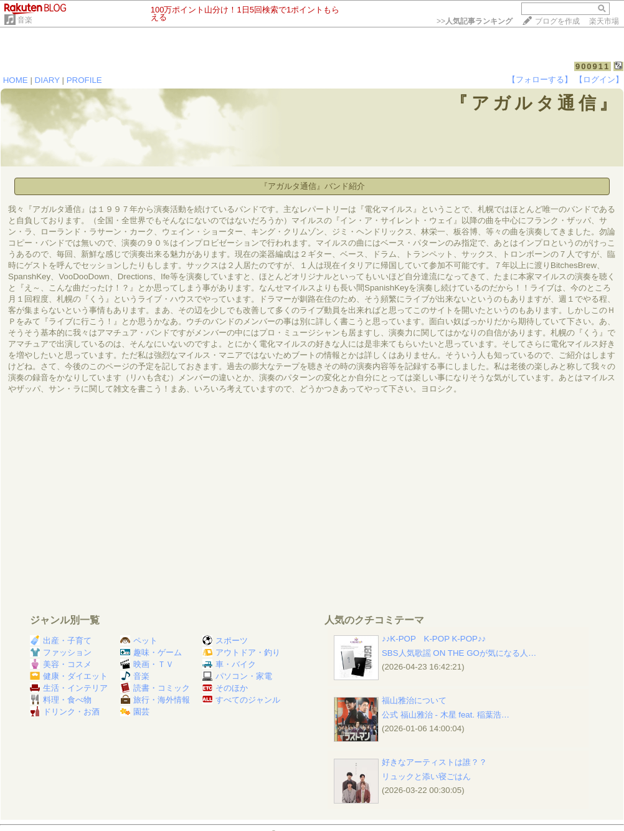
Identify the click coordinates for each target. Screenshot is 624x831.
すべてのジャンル (241, 699)
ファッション (61, 652)
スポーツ (225, 640)
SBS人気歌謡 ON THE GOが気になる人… (459, 653)
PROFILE (84, 80)
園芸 (134, 711)
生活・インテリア (69, 688)
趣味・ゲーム (151, 652)
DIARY (47, 80)
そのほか (225, 688)
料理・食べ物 (61, 699)
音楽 (24, 20)
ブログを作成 (557, 21)
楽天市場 (604, 21)
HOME (15, 80)
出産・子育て (61, 640)
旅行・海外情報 (155, 699)
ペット (139, 640)
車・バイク (229, 664)
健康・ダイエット (69, 676)
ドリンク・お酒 (65, 711)
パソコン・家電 (237, 676)
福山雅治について (414, 700)
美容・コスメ (61, 664)
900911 (592, 66)
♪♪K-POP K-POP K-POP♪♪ (434, 638)
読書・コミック (155, 688)
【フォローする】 (540, 79)
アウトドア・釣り (241, 652)
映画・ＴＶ (147, 664)
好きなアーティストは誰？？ (434, 762)
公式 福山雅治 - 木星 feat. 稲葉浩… (445, 714)
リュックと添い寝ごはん (426, 776)
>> (475, 21)
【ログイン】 (599, 79)
